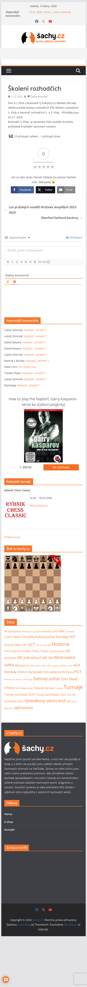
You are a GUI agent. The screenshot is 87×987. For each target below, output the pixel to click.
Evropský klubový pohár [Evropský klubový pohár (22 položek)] (38, 637)
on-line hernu (40, 759)
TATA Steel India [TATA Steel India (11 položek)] (24, 688)
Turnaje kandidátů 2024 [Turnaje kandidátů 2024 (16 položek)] (19, 694)
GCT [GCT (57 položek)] (31, 644)
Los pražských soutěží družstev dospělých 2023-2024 (40, 210)
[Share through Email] (66, 189)
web (32, 505)
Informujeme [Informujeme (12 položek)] (12, 651)
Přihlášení (74, 237)
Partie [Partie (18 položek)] (69, 672)
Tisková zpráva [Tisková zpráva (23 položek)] (43, 688)
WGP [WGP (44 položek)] (62, 700)
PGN (44, 262)
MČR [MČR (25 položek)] (76, 665)
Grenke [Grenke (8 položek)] (47, 644)
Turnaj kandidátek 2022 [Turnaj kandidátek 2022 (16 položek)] (51, 694)
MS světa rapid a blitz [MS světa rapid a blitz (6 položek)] (36, 665)
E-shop (8, 822)
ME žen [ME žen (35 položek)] (48, 657)
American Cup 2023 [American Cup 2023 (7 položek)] (31, 631)
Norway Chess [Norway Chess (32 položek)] (15, 672)
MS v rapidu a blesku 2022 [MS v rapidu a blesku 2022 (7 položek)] (59, 665)
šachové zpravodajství (18, 778)
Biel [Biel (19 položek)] (61, 631)
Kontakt (9, 829)
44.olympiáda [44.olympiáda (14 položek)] (12, 631)
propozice (41, 505)
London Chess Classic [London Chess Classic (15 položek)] (35, 651)
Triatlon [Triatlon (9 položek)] (59, 688)
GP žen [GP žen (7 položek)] (39, 645)
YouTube (38, 768)
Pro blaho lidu (27, 367)
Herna (8, 814)
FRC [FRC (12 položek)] (24, 645)
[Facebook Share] (22, 189)
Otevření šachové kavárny (62, 218)
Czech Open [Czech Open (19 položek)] (12, 637)
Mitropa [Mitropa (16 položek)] (20, 665)
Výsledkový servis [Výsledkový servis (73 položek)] (40, 700)
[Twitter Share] (45, 189)
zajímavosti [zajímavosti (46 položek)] (23, 707)
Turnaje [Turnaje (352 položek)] (73, 687)
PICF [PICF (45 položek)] (78, 671)
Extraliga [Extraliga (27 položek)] (62, 637)
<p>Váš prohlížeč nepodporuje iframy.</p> (32, 583)
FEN (39, 262)
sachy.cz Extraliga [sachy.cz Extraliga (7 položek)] (24, 679)
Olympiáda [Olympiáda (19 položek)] (34, 672)
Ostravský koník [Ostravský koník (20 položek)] (54, 672)
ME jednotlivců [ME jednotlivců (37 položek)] (29, 657)
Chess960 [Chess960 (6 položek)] (69, 631)
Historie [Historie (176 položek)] (61, 644)
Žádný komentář (39, 96)
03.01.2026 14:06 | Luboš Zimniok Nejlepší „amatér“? (50, 13)
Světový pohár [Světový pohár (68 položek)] (46, 678)
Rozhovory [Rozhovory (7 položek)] (9, 679)
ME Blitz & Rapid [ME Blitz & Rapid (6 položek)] (57, 651)
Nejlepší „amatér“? (35, 330)
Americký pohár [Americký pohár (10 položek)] (50, 631)
